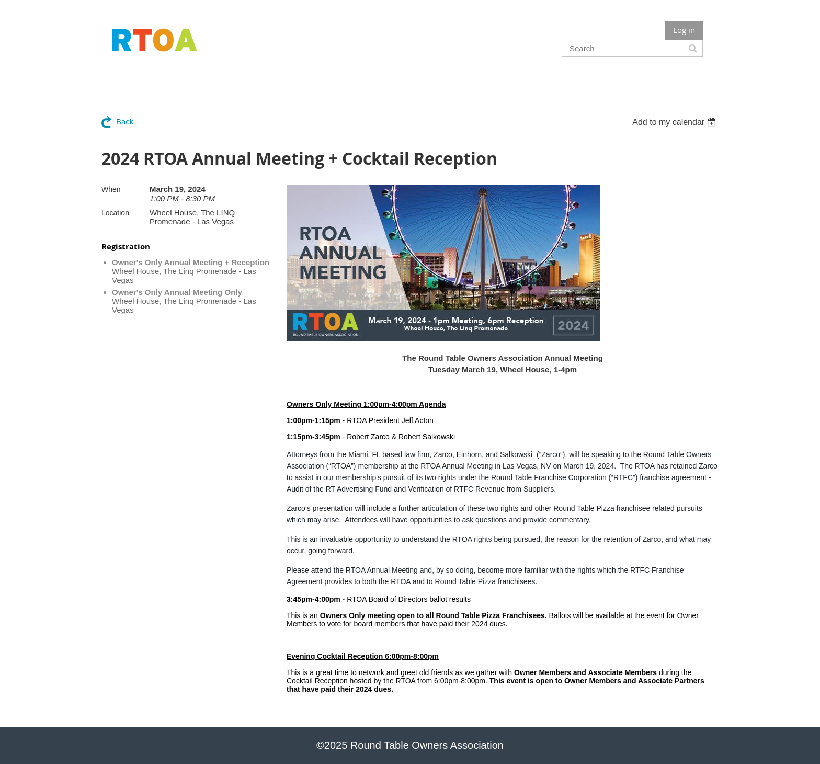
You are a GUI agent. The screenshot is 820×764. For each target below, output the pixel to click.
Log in (684, 30)
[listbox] (675, 122)
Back (124, 121)
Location (115, 213)
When (111, 189)
